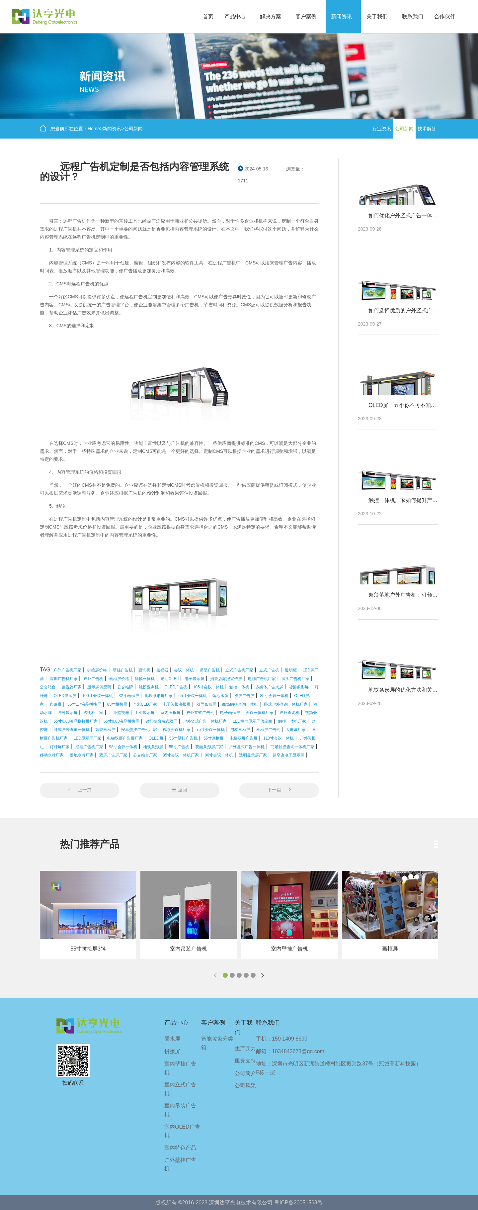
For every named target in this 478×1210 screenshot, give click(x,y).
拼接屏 (172, 1051)
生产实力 (245, 1048)
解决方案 (270, 16)
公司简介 (245, 1073)
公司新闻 (133, 128)
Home (94, 128)
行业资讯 (381, 128)
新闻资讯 (341, 16)
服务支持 (245, 1060)
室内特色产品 (180, 1148)
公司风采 (245, 1085)
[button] (225, 975)
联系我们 (412, 16)
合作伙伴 (444, 16)
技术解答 (427, 128)
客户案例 (306, 16)
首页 (208, 16)
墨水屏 (172, 1039)
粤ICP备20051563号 (298, 1202)
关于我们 (377, 16)
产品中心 (235, 16)
